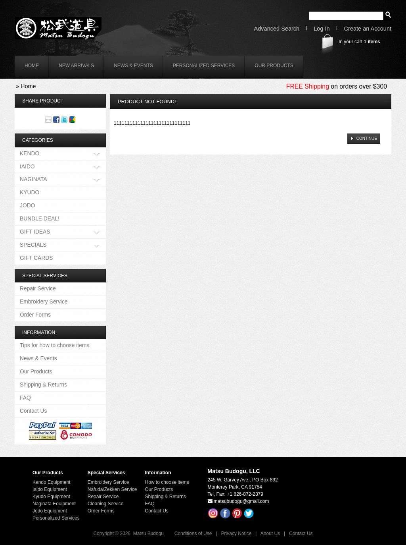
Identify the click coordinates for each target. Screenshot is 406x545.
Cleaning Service (106, 503)
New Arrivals (76, 65)
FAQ (25, 397)
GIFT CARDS (36, 258)
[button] (363, 138)
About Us (270, 533)
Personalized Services (204, 65)
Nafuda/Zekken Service (112, 489)
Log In (321, 28)
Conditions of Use (193, 533)
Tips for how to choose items (54, 345)
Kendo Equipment (51, 482)
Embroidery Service (44, 301)
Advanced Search (277, 28)
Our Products (274, 65)
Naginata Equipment (54, 503)
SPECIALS (33, 245)
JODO (27, 205)
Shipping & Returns (43, 384)
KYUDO (29, 192)
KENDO (29, 154)
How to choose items (167, 482)
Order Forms (35, 314)
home (32, 65)
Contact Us (33, 411)
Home (28, 86)
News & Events (133, 65)
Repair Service (38, 288)
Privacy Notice (236, 533)
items (372, 41)
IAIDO (27, 167)
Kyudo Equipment (51, 496)
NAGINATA (33, 180)
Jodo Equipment (50, 511)
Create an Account (367, 28)
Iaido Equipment (50, 489)
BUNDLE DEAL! (39, 218)
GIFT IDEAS (35, 232)
